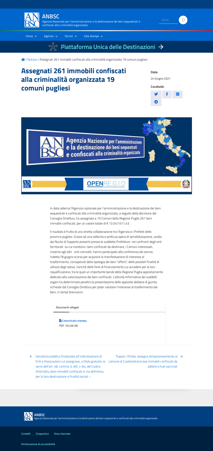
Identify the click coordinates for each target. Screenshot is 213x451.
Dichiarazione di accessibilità (38, 444)
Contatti (25, 434)
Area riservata (62, 434)
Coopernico (42, 434)
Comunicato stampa (73, 320)
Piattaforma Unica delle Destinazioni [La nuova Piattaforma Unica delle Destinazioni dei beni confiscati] (108, 46)
